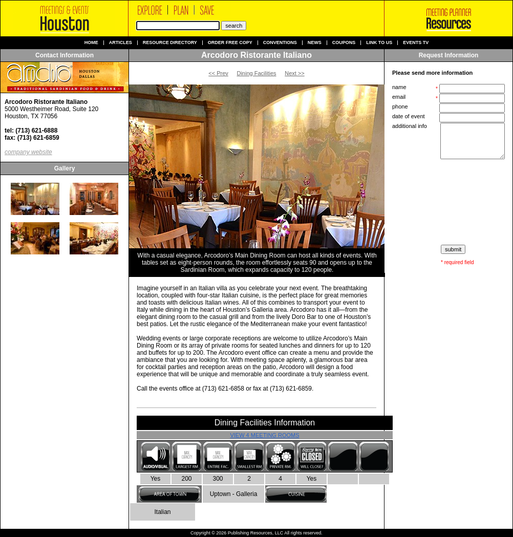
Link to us (379, 42)
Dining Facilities (256, 73)
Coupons (344, 42)
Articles (120, 42)
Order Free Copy (230, 42)
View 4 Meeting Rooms (264, 435)
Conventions (280, 42)
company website (28, 152)
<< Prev (218, 73)
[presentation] (449, 202)
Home (91, 42)
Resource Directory (170, 42)
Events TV (416, 42)
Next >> (295, 73)
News (315, 42)
